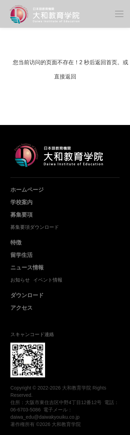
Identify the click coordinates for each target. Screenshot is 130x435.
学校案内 (21, 202)
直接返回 (65, 77)
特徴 (15, 242)
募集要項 (21, 215)
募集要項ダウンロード (34, 227)
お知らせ (20, 280)
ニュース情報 (27, 267)
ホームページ (27, 190)
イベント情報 (47, 280)
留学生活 (21, 255)
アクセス (21, 308)
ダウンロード (27, 295)
